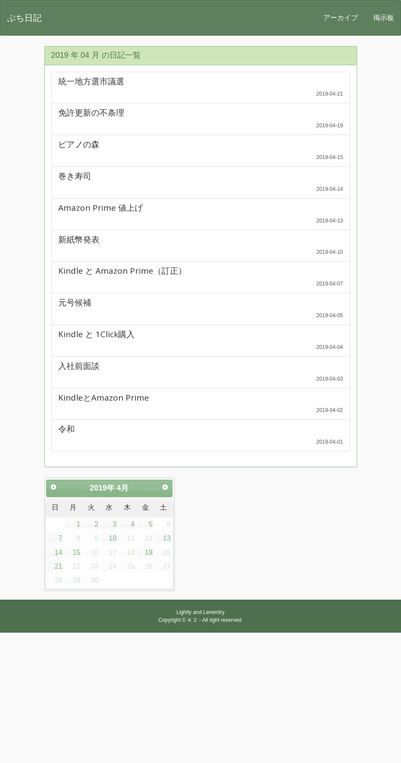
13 (167, 538)
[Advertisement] (200, 698)
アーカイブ (340, 17)
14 (59, 552)
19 (148, 552)
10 (112, 538)
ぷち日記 (24, 18)
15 (76, 552)
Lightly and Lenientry (200, 612)
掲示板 (383, 17)
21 (59, 566)
